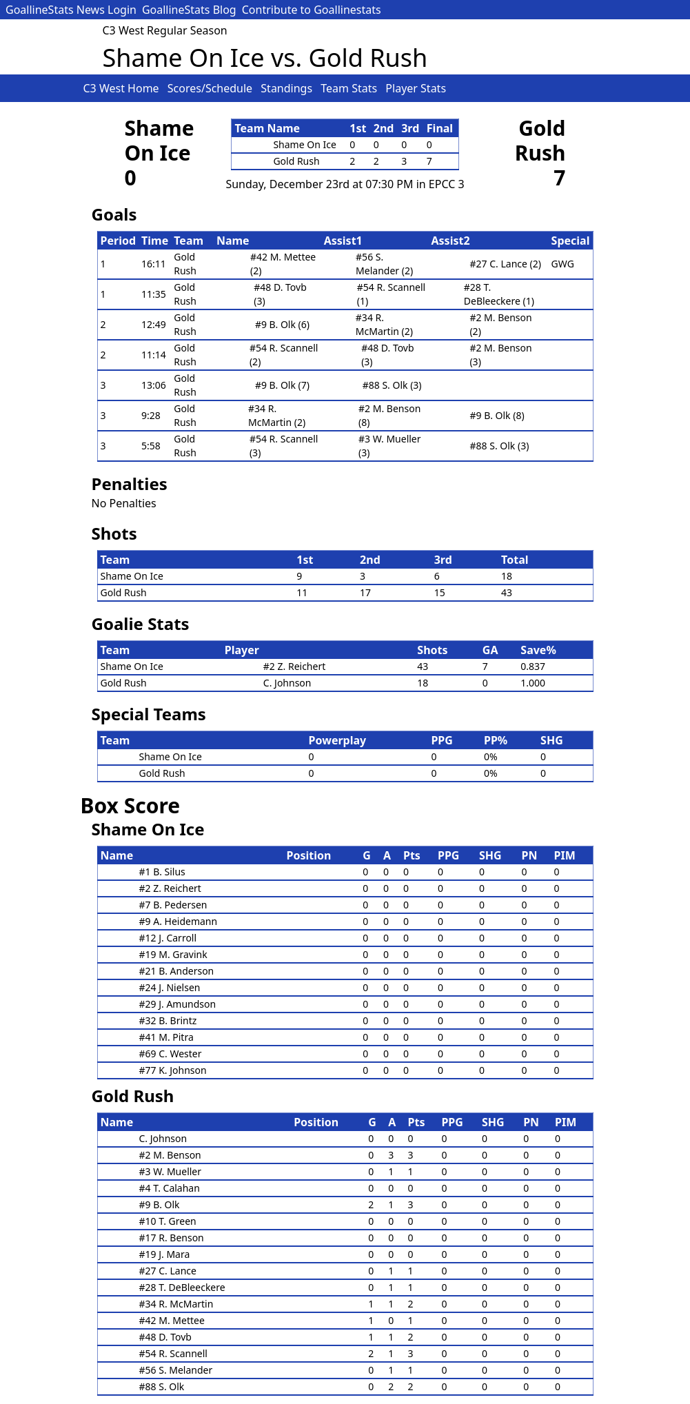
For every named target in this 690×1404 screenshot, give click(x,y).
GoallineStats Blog (189, 9)
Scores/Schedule (212, 88)
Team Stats (350, 88)
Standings (288, 88)
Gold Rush (540, 140)
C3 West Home (122, 88)
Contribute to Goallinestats (311, 9)
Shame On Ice (159, 140)
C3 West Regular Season (165, 30)
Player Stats (415, 88)
